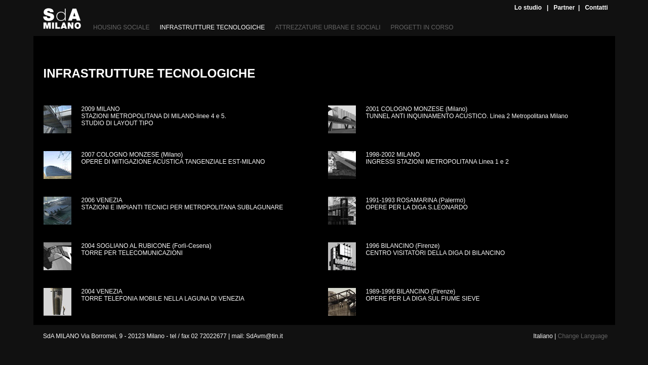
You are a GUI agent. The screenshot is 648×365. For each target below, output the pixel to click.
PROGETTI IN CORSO (422, 27)
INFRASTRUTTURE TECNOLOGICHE (212, 27)
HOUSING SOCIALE (121, 27)
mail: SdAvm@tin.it (256, 336)
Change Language (583, 336)
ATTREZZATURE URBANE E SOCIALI (327, 27)
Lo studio (528, 7)
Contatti (596, 7)
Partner (564, 7)
